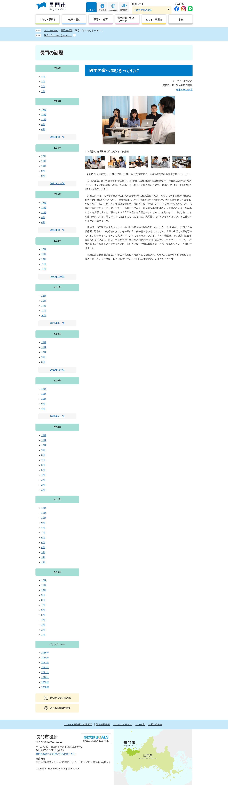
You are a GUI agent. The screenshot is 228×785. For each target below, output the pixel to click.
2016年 (57, 572)
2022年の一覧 (57, 276)
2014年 (45, 657)
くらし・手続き (47, 19)
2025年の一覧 (57, 137)
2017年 (57, 499)
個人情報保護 (103, 724)
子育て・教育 (101, 19)
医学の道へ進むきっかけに (58, 35)
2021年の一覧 (57, 323)
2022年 (57, 241)
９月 (43, 264)
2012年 (45, 667)
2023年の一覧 (57, 230)
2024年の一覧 (57, 183)
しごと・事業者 (154, 19)
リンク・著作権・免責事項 (78, 724)
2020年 (57, 334)
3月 (43, 81)
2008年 (45, 687)
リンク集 (140, 724)
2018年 (57, 427)
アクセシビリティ (122, 724)
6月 (43, 465)
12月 (43, 109)
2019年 (57, 380)
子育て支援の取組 (143, 10)
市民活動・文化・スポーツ (126, 19)
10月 (43, 119)
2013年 (45, 662)
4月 (43, 76)
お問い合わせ (155, 724)
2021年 (57, 287)
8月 (43, 129)
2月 (43, 86)
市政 (180, 19)
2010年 (45, 677)
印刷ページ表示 (184, 89)
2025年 (57, 101)
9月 (43, 124)
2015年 (45, 652)
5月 (43, 470)
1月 (43, 91)
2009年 (45, 682)
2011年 (45, 672)
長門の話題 (66, 30)
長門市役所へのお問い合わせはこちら (55, 754)
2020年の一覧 (57, 370)
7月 (43, 460)
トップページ (51, 30)
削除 (74, 35)
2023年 (57, 194)
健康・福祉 (74, 19)
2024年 (57, 148)
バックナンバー (57, 644)
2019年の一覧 (57, 416)
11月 (43, 114)
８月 (43, 269)
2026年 (57, 68)
